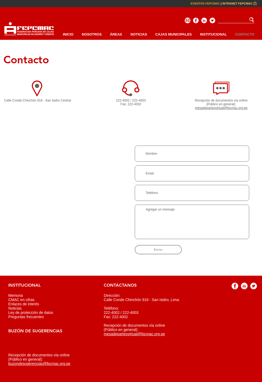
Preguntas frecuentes (26, 317)
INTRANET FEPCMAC (237, 3)
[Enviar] (158, 249)
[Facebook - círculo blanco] (196, 20)
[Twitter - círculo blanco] (212, 20)
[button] (213, 34)
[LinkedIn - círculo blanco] (204, 20)
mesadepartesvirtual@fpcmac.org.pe (134, 334)
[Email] (187, 20)
